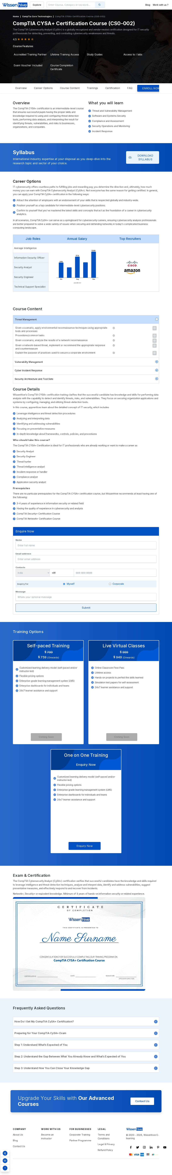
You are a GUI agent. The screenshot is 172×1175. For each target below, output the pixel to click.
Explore (37, 4)
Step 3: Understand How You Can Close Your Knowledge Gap (86, 1079)
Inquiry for (22, 595)
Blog (147, 4)
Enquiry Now (85, 856)
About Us (18, 1145)
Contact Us (142, 1112)
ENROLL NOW (151, 88)
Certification (112, 88)
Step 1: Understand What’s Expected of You (86, 1056)
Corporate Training (79, 1145)
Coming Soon (46, 748)
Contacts (20, 578)
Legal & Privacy (106, 1155)
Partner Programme (80, 1151)
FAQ (129, 88)
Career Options (43, 88)
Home (16, 16)
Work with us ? (160, 4)
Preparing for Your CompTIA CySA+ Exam (86, 1044)
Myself (71, 594)
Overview (21, 88)
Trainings (92, 88)
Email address (23, 565)
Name (19, 551)
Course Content (70, 88)
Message (20, 603)
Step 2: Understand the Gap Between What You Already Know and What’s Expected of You (86, 1067)
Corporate (118, 594)
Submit (86, 618)
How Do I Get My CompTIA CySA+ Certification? (86, 1032)
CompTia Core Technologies (37, 16)
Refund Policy (105, 1161)
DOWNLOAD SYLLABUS (141, 157)
